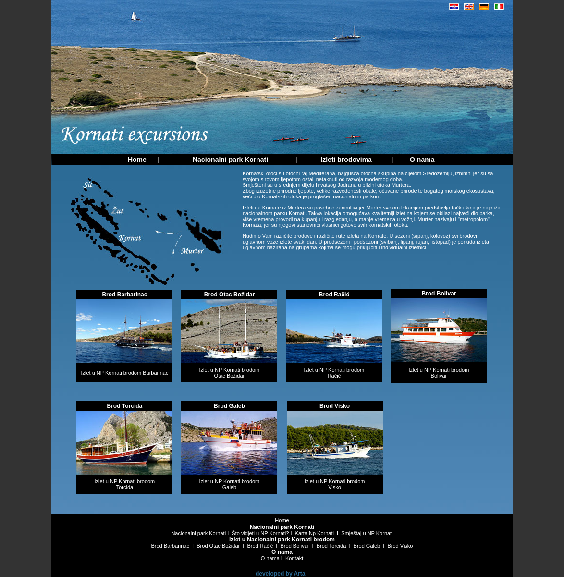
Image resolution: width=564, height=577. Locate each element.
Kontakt (294, 558)
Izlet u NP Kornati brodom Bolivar (439, 373)
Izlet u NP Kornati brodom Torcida (125, 484)
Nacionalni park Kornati (198, 533)
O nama (270, 558)
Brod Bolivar (295, 546)
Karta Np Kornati (314, 533)
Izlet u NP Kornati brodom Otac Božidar (229, 373)
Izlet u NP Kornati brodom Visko (335, 484)
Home (282, 520)
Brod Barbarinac (170, 546)
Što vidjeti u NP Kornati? (260, 533)
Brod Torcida (331, 546)
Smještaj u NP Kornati (366, 533)
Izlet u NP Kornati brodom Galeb (229, 484)
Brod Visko (400, 546)
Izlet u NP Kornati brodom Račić (334, 373)
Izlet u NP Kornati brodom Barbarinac (124, 373)
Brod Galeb (367, 546)
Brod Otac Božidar (218, 546)
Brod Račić (260, 546)
